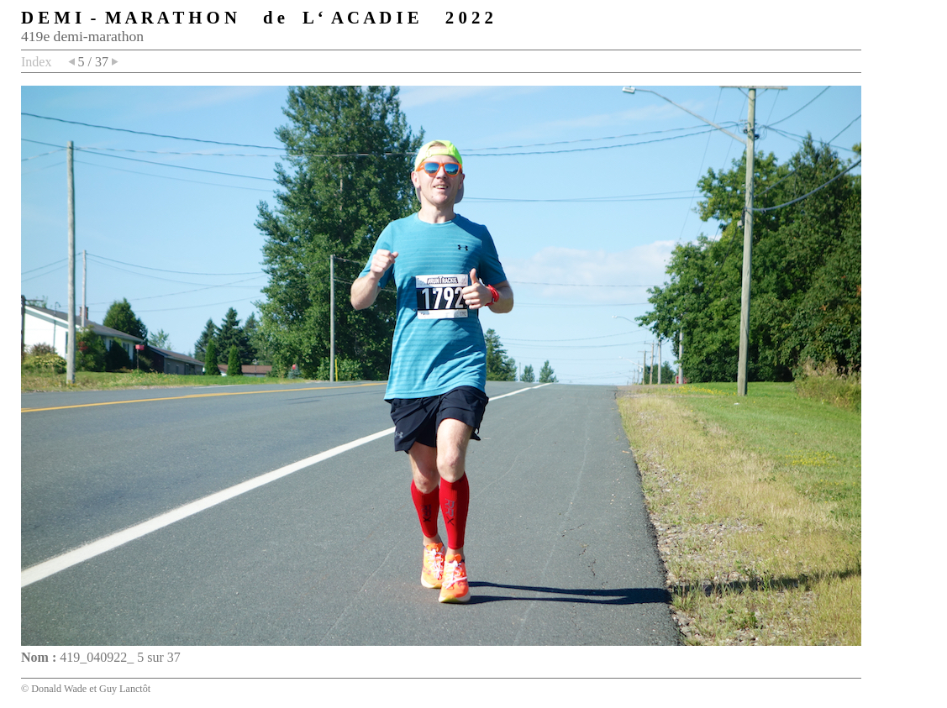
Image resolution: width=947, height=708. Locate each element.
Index (36, 62)
